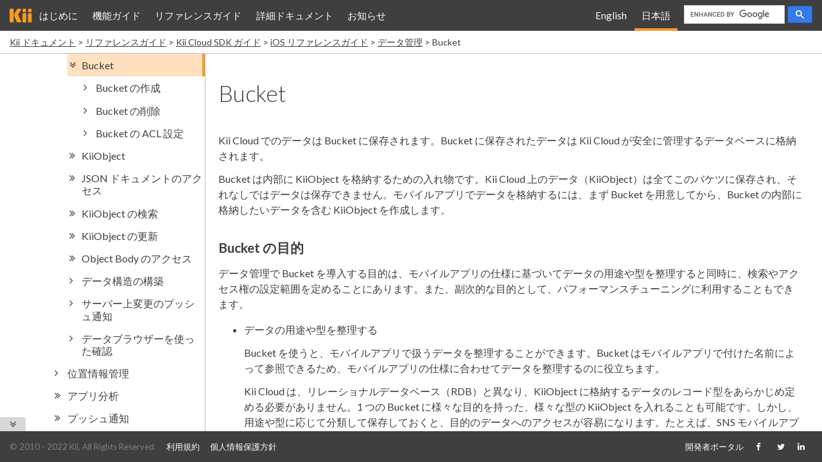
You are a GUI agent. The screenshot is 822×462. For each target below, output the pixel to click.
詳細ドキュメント (294, 15)
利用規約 (183, 446)
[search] (733, 15)
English (611, 15)
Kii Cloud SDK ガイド (218, 42)
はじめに (58, 15)
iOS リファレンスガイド (319, 42)
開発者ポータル (714, 446)
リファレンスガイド (198, 15)
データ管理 (400, 42)
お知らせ (366, 15)
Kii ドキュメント (43, 42)
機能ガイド (116, 15)
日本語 (656, 15)
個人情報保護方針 (243, 446)
